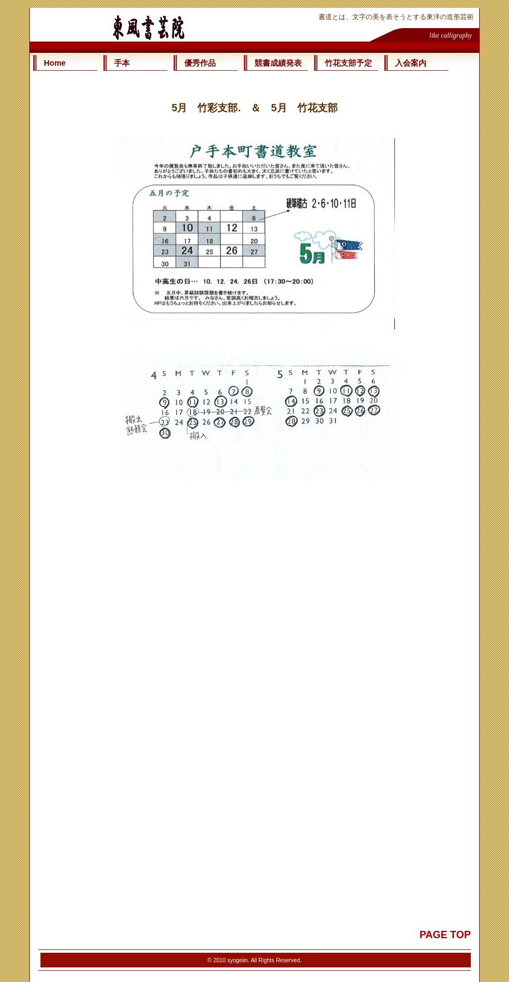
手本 (122, 62)
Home (55, 62)
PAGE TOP (445, 934)
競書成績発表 (278, 62)
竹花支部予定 (348, 62)
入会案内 (410, 62)
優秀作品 (200, 62)
